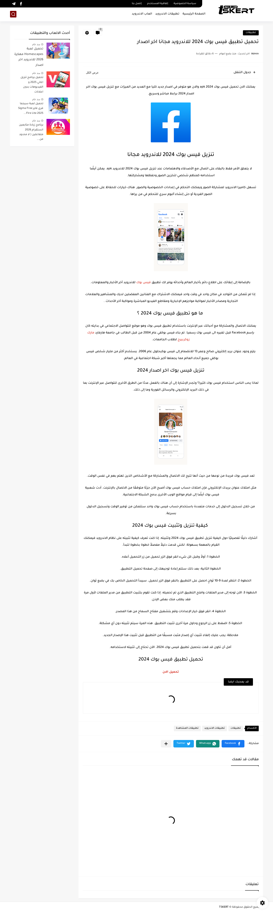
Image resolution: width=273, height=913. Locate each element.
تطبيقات (251, 32)
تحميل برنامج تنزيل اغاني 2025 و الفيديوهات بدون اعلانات (31, 84)
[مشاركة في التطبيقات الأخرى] (166, 743)
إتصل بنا (137, 3)
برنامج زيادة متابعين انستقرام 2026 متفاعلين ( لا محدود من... (31, 132)
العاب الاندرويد (142, 14)
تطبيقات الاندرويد (167, 14)
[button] (233, 743)
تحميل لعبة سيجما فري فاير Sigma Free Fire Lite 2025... (30, 108)
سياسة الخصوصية (185, 3)
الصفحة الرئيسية (194, 14)
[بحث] (13, 14)
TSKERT (224, 907)
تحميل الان (171, 672)
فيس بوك (143, 282)
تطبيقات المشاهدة (187, 728)
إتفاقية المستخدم (157, 3)
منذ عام (36, 44)
